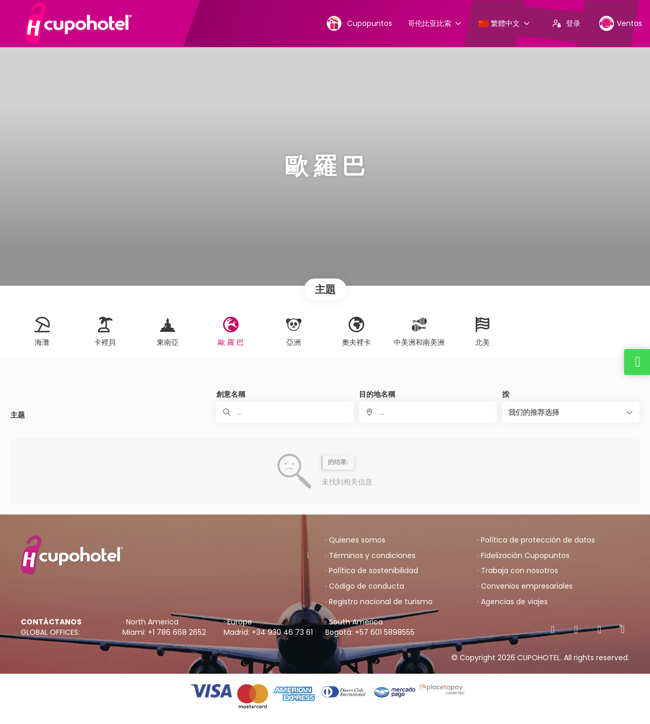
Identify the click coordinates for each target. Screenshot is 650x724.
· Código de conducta (364, 586)
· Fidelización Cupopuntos (523, 556)
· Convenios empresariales (525, 586)
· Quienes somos (355, 540)
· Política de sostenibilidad (371, 571)
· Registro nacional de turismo (379, 602)
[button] (571, 412)
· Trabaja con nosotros (517, 571)
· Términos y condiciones (370, 556)
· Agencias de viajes (512, 602)
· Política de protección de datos (536, 540)
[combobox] (427, 412)
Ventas (620, 23)
